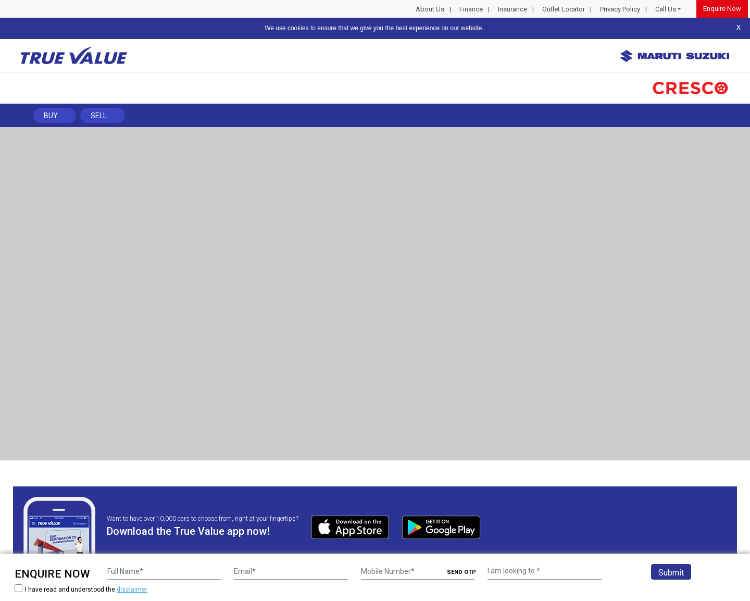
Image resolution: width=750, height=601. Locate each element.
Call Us (665, 9)
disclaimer (132, 589)
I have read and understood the (81, 589)
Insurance (512, 9)
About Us (430, 9)
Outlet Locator (563, 9)
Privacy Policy (620, 9)
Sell (99, 115)
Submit (671, 573)
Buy (51, 115)
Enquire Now (722, 8)
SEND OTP (461, 572)
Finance (471, 9)
